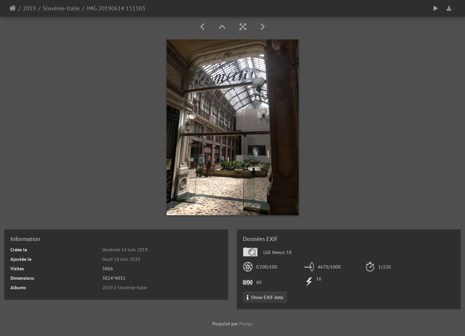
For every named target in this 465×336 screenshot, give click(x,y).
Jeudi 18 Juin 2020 (121, 259)
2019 (29, 8)
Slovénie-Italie (61, 8)
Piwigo (246, 324)
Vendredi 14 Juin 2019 (125, 250)
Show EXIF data (265, 297)
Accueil (12, 8)
